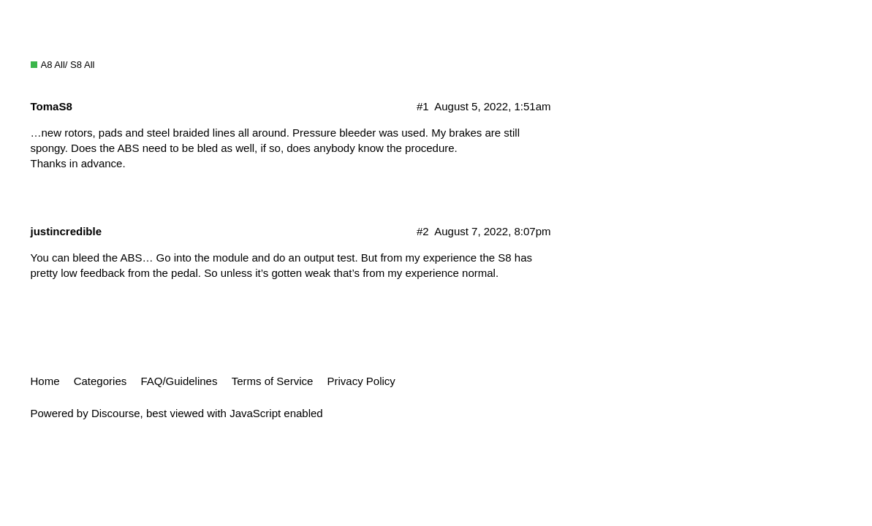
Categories (100, 381)
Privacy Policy (361, 381)
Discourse (115, 413)
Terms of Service (273, 381)
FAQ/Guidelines (178, 381)
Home (45, 381)
